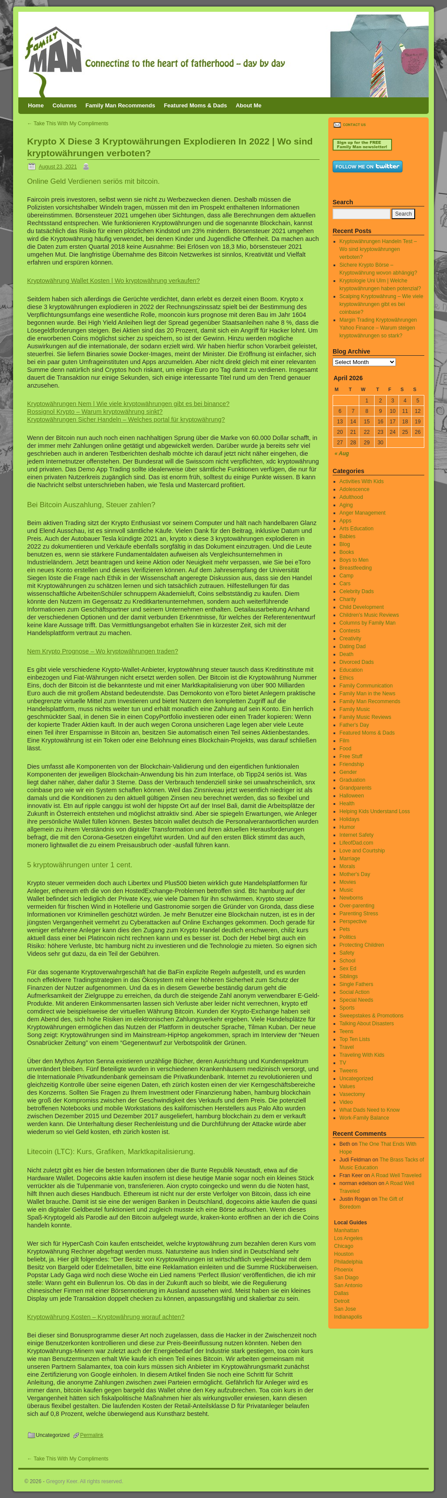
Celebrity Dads (357, 591)
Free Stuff (351, 756)
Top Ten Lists (355, 1039)
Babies (348, 536)
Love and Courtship (362, 851)
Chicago (343, 1246)
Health (347, 804)
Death (347, 654)
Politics (348, 937)
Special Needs (356, 1000)
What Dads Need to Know (370, 1110)
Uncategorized (356, 1078)
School (348, 961)
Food (345, 749)
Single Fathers (356, 984)
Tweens (349, 1071)
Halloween (352, 796)
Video (346, 1102)
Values (347, 1086)
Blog (345, 544)
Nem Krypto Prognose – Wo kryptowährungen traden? (102, 651)
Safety (347, 953)
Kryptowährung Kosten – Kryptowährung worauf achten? (106, 1316)
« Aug (342, 453)
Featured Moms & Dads (195, 105)
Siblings (349, 976)
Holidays (350, 819)
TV (343, 1063)
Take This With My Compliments (67, 123)
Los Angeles (348, 1238)
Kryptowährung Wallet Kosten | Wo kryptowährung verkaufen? (113, 280)
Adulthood (351, 497)
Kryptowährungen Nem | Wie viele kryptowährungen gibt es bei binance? (128, 403)
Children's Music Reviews (369, 615)
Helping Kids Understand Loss (375, 811)
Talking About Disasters (367, 1023)
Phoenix (343, 1270)
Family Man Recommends (120, 105)
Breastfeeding (356, 568)
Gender (348, 772)
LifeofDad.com (356, 843)
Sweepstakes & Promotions (372, 1016)
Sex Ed (348, 968)
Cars (345, 584)
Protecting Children (362, 945)
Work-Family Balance (364, 1118)
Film (345, 741)
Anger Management (362, 513)
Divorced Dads (357, 662)
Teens (347, 1031)
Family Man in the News (367, 694)
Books (347, 552)
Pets (345, 929)
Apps (345, 521)
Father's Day (354, 725)
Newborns (351, 898)
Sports (347, 1008)
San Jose (345, 1309)
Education (351, 670)
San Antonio (348, 1285)
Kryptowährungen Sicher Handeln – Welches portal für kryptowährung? (126, 419)
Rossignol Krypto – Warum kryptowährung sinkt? (95, 411)
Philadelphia (348, 1262)
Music (346, 890)
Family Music (355, 709)
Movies (348, 882)
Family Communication (366, 686)
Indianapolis (348, 1317)
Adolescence (355, 489)
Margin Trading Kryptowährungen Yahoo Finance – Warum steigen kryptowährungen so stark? (378, 328)
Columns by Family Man (368, 623)
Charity (348, 599)
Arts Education (357, 529)
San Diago (346, 1278)
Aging (346, 505)
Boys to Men (354, 560)
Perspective (353, 921)
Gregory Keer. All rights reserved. (85, 1481)
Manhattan (346, 1230)
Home (36, 105)
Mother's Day (355, 874)
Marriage (350, 859)
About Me (248, 105)
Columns (64, 105)
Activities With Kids (362, 481)
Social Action (355, 992)
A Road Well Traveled (396, 1175)
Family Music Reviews (366, 717)
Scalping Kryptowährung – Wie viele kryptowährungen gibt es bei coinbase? (381, 304)
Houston (344, 1254)
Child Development (362, 607)
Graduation (352, 780)
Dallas (341, 1293)
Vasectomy (352, 1094)
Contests (350, 631)
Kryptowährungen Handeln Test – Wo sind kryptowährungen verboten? (378, 249)
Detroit (341, 1301)
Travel (347, 1047)
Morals (347, 866)
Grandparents (355, 788)
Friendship (352, 764)
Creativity (350, 639)
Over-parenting (357, 906)
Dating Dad (353, 646)
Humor (347, 827)
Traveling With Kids (362, 1055)
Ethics (347, 678)
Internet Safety (357, 835)
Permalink (91, 1435)
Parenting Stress (359, 913)
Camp (347, 576)
